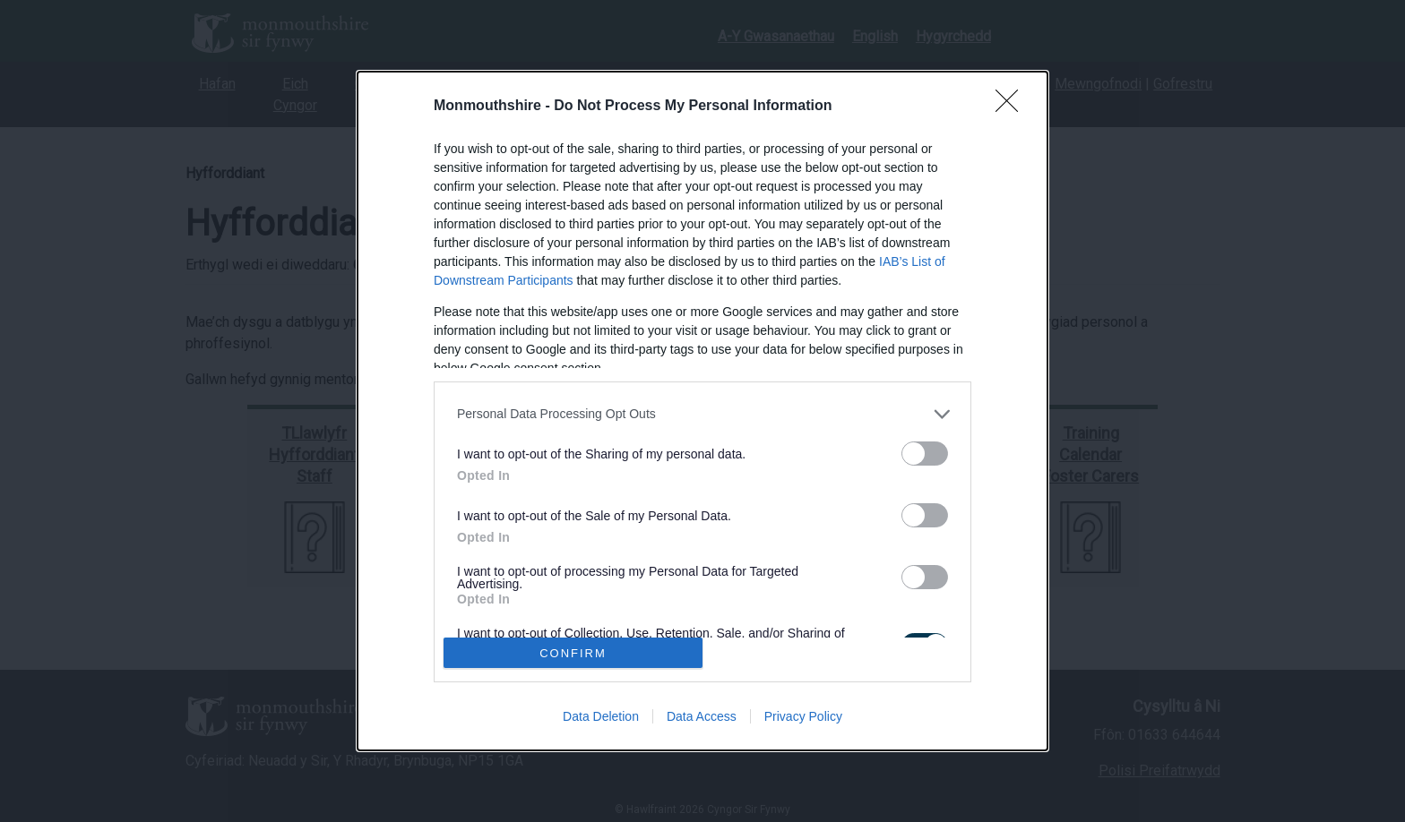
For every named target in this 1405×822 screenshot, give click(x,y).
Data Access (702, 716)
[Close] (1013, 107)
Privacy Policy (803, 716)
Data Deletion (601, 716)
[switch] (924, 453)
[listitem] (702, 414)
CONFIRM (573, 652)
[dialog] (702, 411)
